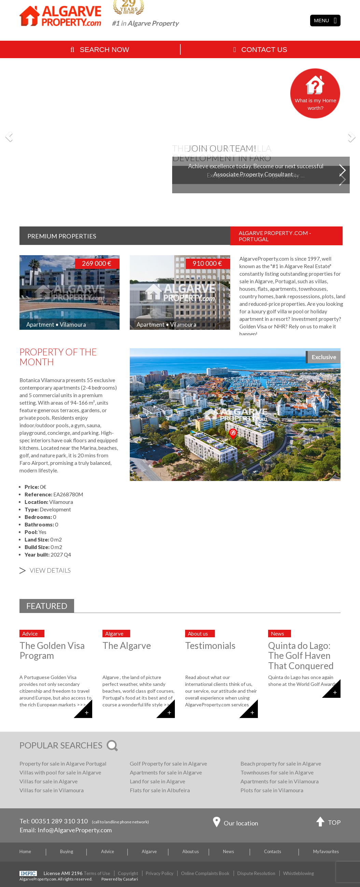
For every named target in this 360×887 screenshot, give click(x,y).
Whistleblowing (298, 873)
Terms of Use (97, 873)
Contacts (272, 851)
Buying (66, 851)
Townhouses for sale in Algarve (277, 772)
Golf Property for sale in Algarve (168, 763)
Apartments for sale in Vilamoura (279, 781)
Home (25, 851)
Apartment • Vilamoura (56, 324)
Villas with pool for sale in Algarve (60, 772)
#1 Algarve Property (145, 23)
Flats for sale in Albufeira (160, 790)
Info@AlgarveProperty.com (75, 830)
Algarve (149, 851)
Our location (235, 824)
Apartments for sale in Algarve (166, 772)
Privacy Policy (160, 873)
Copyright (128, 873)
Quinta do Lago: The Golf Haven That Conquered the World (301, 660)
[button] (9, 136)
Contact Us (260, 49)
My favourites (326, 851)
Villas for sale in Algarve (48, 781)
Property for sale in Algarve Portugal (63, 763)
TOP (328, 823)
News (228, 851)
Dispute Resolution (256, 873)
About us (190, 851)
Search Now (99, 49)
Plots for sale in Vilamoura (271, 790)
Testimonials (210, 645)
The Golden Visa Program (52, 650)
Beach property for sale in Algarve (280, 763)
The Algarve (126, 645)
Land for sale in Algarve (157, 781)
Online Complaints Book (205, 873)
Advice (107, 851)
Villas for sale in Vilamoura (51, 790)
